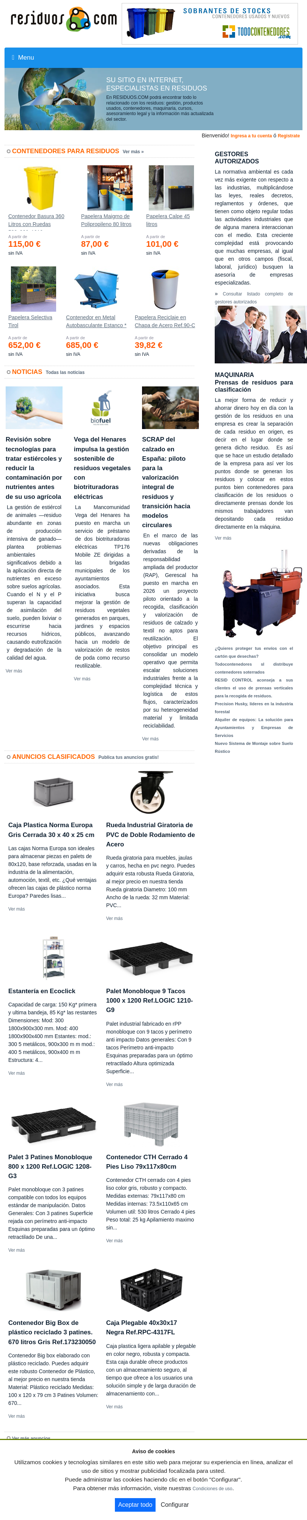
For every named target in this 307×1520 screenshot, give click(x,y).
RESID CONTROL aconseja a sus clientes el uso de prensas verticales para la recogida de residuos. (254, 688)
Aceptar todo (135, 1505)
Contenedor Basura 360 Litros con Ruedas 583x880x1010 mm (36, 222)
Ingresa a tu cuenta (251, 135)
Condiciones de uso (212, 1488)
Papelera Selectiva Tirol (30, 321)
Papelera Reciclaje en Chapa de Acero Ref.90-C (165, 321)
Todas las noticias (65, 372)
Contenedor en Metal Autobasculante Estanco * (96, 321)
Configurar (175, 1505)
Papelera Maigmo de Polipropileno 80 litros (106, 220)
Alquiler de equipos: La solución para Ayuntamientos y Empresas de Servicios (254, 727)
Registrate (289, 135)
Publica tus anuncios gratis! (128, 757)
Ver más (14, 671)
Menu (23, 57)
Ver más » (133, 151)
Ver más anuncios (31, 1438)
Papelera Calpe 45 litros (168, 220)
